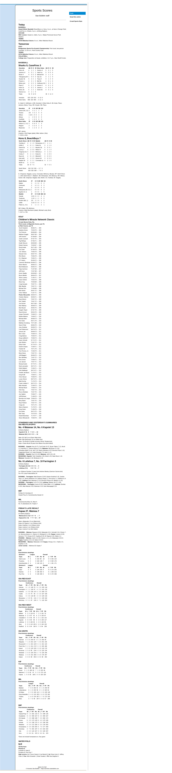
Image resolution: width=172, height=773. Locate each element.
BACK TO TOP (42, 767)
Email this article (75, 17)
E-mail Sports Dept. (76, 21)
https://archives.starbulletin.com (50, 768)
